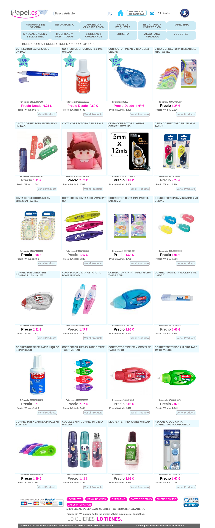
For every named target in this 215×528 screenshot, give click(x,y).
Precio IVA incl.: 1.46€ (28, 408)
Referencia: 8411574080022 (169, 176)
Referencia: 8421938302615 (76, 326)
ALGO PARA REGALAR (152, 35)
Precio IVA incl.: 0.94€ (28, 110)
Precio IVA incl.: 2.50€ (74, 184)
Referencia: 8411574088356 (76, 251)
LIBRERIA (123, 33)
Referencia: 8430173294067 (122, 251)
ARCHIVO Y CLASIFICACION (93, 26)
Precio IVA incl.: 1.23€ (120, 482)
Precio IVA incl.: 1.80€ (74, 333)
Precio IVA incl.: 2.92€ (28, 333)
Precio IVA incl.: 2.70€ (166, 184)
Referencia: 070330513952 (121, 326)
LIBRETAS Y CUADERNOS (93, 35)
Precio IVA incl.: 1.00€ (120, 184)
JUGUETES (181, 33)
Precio (166, 106)
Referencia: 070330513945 (121, 400)
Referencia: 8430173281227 (169, 102)
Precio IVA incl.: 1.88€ (74, 259)
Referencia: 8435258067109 (30, 102)
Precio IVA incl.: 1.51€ (166, 110)
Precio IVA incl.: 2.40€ (28, 259)
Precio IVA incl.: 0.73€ (74, 110)
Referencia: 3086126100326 (30, 400)
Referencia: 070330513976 (168, 400)
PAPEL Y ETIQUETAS (122, 26)
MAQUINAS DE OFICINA (35, 26)
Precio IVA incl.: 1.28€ (166, 259)
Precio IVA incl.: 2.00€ (166, 482)
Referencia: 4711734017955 (169, 475)
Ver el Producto (47, 114)
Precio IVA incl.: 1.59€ (28, 184)
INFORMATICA (64, 24)
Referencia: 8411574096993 (30, 251)
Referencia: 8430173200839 (122, 176)
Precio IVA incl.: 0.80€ (166, 333)
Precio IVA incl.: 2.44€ (74, 408)
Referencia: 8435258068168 (30, 475)
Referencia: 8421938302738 (76, 102)
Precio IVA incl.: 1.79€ (120, 259)
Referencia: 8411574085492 (76, 475)
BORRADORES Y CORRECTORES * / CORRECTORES (58, 43)
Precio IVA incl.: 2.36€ (120, 333)
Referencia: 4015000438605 (30, 326)
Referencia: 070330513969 (75, 400)
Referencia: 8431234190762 (76, 176)
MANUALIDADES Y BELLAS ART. (35, 35)
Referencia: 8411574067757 (30, 176)
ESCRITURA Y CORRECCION (152, 26)
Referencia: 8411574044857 (169, 326)
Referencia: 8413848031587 (122, 475)
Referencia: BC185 (118, 102)
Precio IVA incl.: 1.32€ (120, 110)
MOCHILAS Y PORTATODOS (64, 35)
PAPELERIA (181, 24)
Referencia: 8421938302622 (169, 251)
